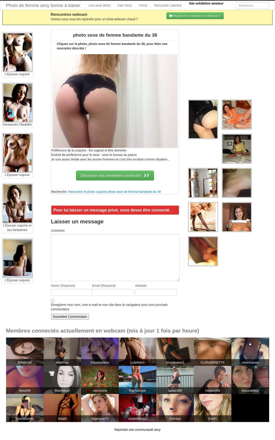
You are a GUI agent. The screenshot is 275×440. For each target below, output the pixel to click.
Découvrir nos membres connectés (114, 175)
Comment (58, 230)
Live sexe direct (99, 5)
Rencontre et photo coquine (87, 191)
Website (140, 285)
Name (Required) (63, 285)
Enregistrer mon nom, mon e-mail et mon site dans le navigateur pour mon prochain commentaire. (109, 307)
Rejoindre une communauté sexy (137, 429)
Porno (143, 5)
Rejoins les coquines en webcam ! (195, 16)
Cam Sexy (124, 5)
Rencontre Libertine (168, 5)
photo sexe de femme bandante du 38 (134, 191)
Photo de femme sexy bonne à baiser (43, 5)
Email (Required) (104, 285)
